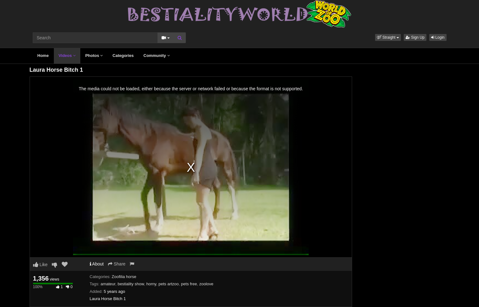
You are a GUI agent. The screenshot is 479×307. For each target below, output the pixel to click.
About (97, 263)
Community (157, 55)
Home (43, 55)
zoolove (206, 284)
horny (151, 284)
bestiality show (130, 284)
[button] (388, 37)
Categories (123, 55)
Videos (67, 55)
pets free (189, 284)
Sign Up (415, 37)
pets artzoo (168, 284)
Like (40, 264)
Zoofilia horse (124, 276)
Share (116, 263)
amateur (107, 284)
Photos (94, 55)
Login (438, 37)
